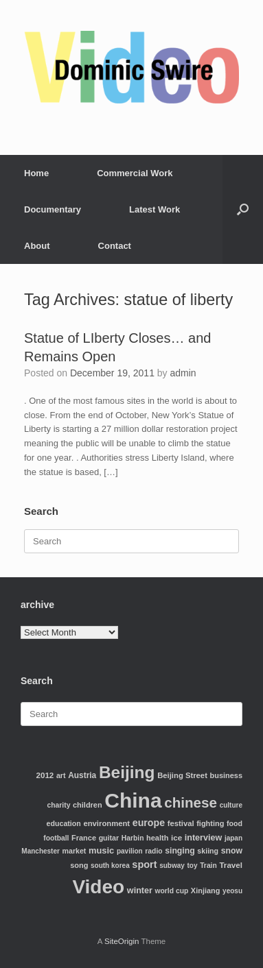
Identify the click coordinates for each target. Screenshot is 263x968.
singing (180, 851)
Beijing (127, 772)
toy (192, 865)
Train (208, 865)
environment (106, 823)
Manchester (40, 851)
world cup (172, 891)
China (132, 800)
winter (139, 890)
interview (203, 838)
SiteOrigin (121, 941)
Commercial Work (134, 173)
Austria (82, 775)
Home (36, 173)
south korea (110, 865)
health (157, 838)
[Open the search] (242, 209)
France (83, 838)
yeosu (232, 891)
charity (59, 805)
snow (231, 851)
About (37, 246)
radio (153, 851)
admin (183, 372)
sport (144, 864)
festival (181, 823)
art (61, 775)
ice (176, 837)
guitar (109, 838)
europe (149, 822)
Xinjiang (205, 890)
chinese (190, 802)
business (226, 775)
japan (233, 838)
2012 (45, 775)
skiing (207, 851)
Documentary (52, 209)
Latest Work (154, 209)
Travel (230, 864)
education (64, 823)
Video (98, 886)
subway (172, 865)
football (56, 838)
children (87, 805)
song (79, 865)
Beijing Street (182, 775)
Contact (114, 246)
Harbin (133, 838)
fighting (210, 823)
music (101, 850)
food (234, 823)
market (74, 851)
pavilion (130, 851)
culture (231, 805)
